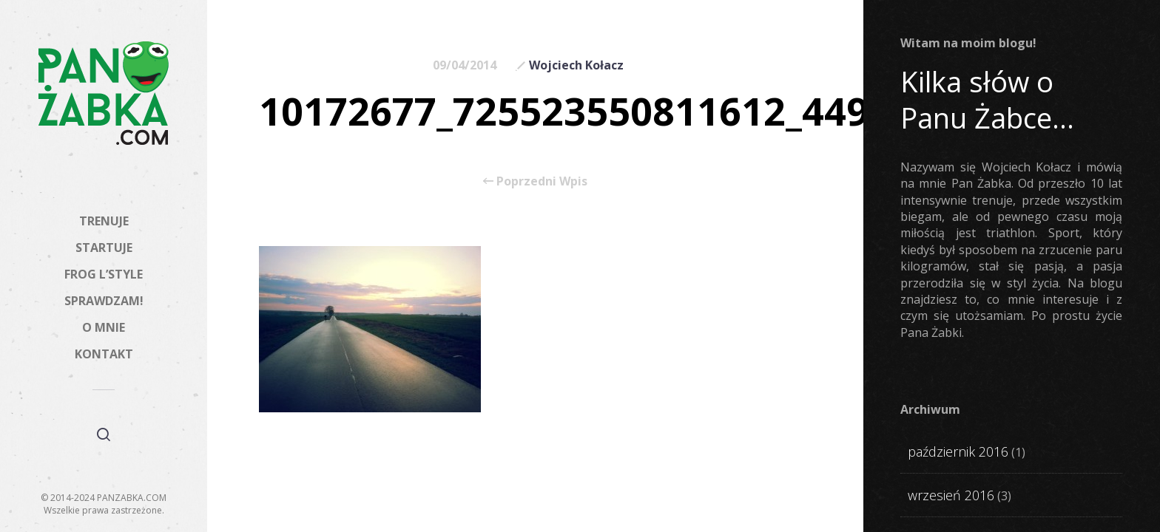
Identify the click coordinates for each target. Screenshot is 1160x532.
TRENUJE (104, 221)
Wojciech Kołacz (576, 65)
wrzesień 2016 (951, 495)
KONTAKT (104, 354)
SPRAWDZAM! (104, 301)
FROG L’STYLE (103, 274)
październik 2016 (958, 451)
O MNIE (103, 327)
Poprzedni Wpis (535, 181)
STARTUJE (103, 247)
